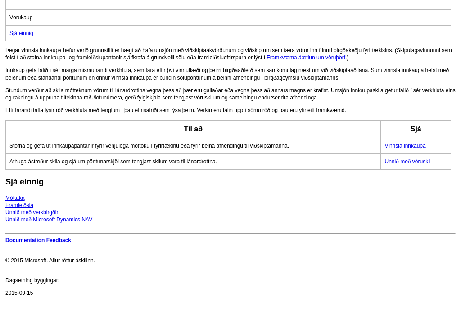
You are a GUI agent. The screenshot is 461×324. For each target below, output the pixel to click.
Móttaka (15, 198)
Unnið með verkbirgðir (31, 212)
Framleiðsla (19, 205)
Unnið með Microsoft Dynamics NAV (48, 219)
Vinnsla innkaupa (404, 146)
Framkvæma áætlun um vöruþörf (306, 57)
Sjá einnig (21, 33)
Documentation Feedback (38, 240)
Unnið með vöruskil (407, 161)
